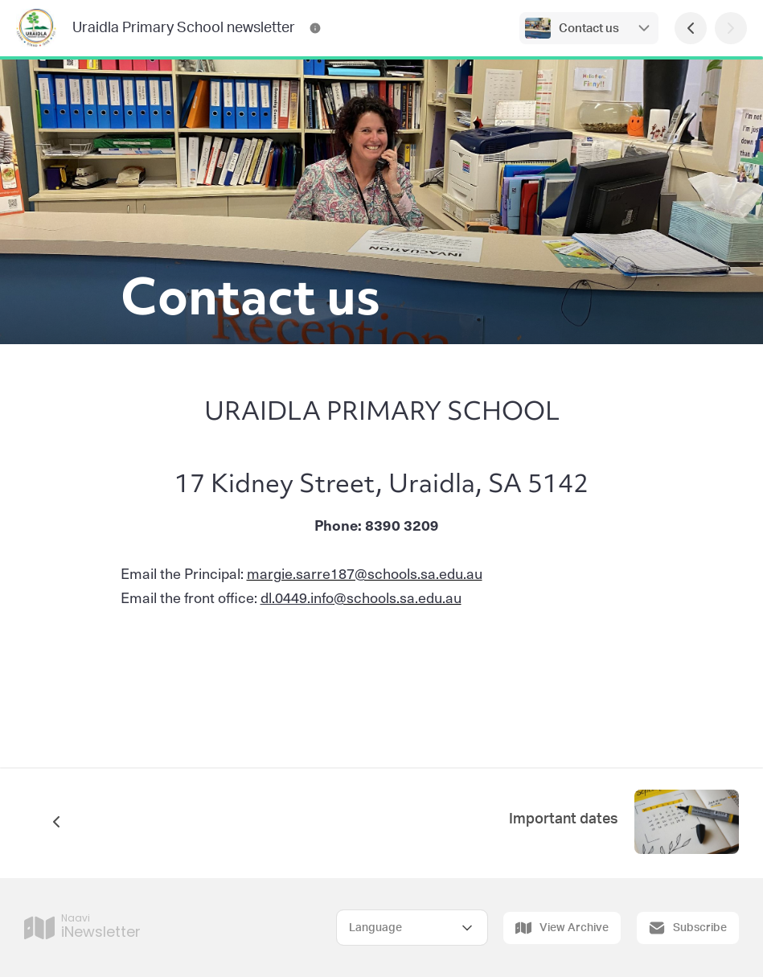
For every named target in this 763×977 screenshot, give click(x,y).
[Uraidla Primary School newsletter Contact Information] (315, 28)
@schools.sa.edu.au (385, 597)
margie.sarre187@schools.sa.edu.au (364, 573)
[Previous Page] (691, 28)
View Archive (562, 928)
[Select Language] (412, 927)
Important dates (563, 819)
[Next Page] (731, 28)
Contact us (589, 29)
